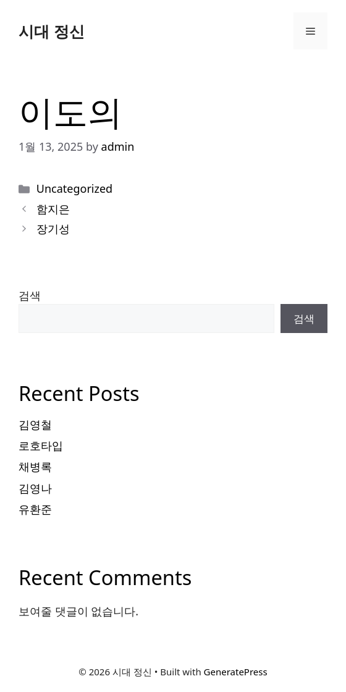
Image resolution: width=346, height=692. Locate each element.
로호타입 (41, 445)
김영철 (35, 424)
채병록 (35, 466)
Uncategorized (74, 188)
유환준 (35, 509)
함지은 (53, 208)
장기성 (53, 228)
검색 (30, 295)
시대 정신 (52, 30)
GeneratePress (236, 671)
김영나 (35, 488)
